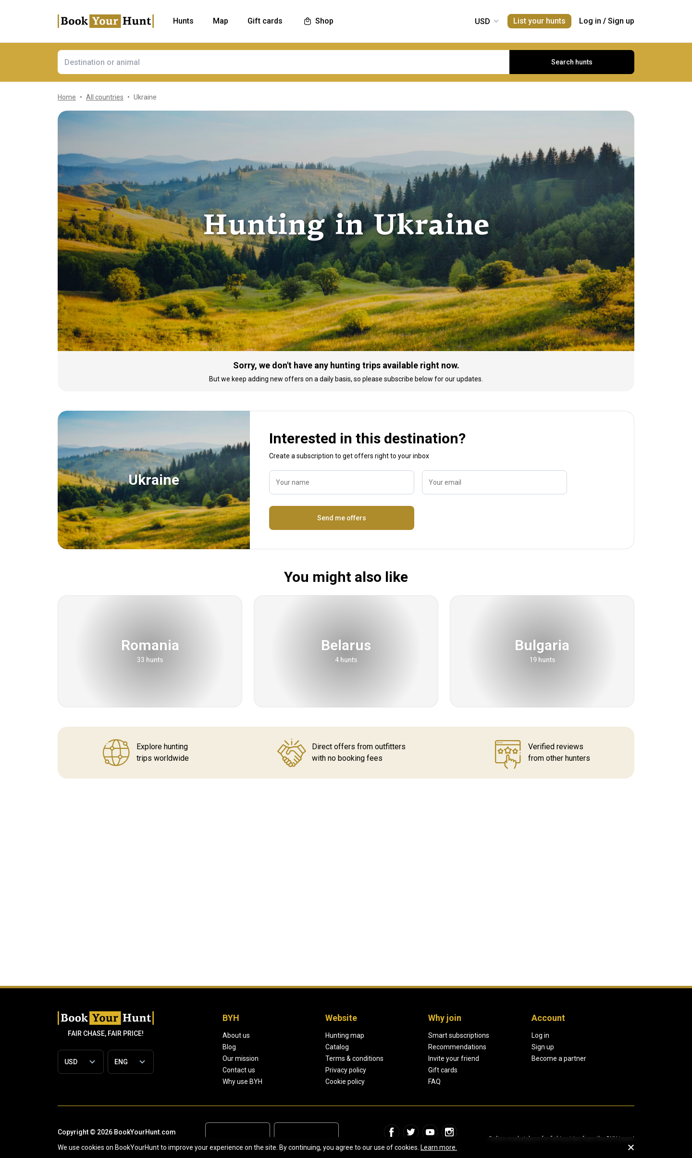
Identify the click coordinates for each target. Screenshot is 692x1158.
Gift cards (442, 1070)
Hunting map (344, 1035)
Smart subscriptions (458, 1035)
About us (236, 1035)
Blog (229, 1047)
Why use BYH (242, 1081)
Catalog (337, 1047)
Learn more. (438, 1147)
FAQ (434, 1081)
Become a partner (558, 1058)
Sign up (621, 20)
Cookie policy (345, 1081)
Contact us (238, 1070)
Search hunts (572, 62)
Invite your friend (453, 1058)
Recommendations (457, 1047)
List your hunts (539, 20)
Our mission (240, 1058)
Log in (590, 20)
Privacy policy (345, 1070)
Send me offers (341, 518)
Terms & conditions (354, 1058)
